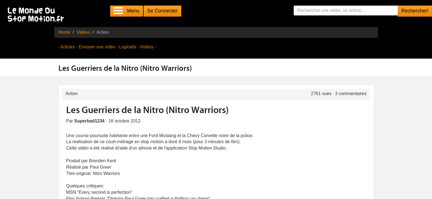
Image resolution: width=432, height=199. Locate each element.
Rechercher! (414, 11)
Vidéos (83, 32)
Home (64, 32)
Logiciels (127, 46)
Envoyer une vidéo (97, 46)
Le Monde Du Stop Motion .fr (37, 15)
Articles (68, 46)
